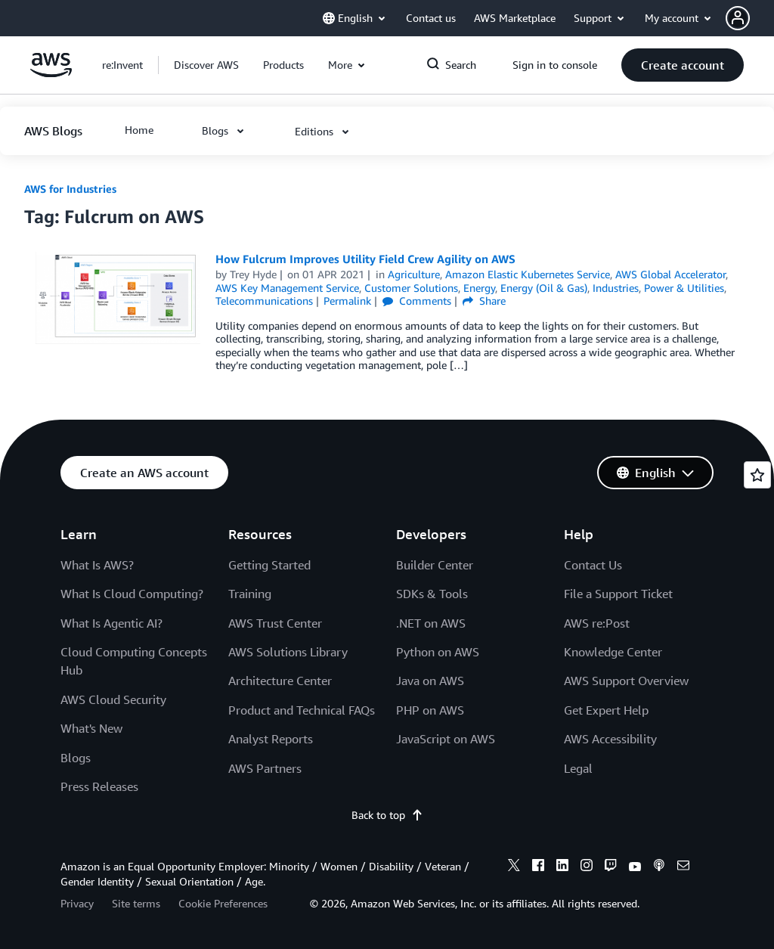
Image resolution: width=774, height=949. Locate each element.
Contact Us (593, 564)
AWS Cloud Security (113, 699)
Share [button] (484, 300)
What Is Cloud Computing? (131, 593)
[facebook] (538, 867)
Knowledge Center (613, 651)
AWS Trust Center (275, 623)
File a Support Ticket (618, 593)
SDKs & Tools (432, 593)
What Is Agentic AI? (111, 623)
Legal (578, 768)
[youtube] (635, 867)
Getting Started (269, 564)
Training (249, 593)
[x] (514, 867)
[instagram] (586, 867)
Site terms (136, 903)
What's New (91, 728)
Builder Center (434, 564)
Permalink (347, 300)
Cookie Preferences (223, 903)
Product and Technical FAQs (301, 710)
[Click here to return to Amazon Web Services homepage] (51, 73)
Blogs (75, 757)
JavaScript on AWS (445, 738)
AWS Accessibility (610, 738)
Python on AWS (437, 651)
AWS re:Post (597, 623)
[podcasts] (659, 867)
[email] (683, 867)
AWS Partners (265, 768)
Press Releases (99, 786)
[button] (750, 18)
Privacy (77, 903)
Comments (416, 300)
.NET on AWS (431, 623)
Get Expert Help (606, 710)
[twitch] (611, 867)
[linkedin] (562, 867)
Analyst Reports (270, 738)
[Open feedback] (757, 474)
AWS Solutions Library (288, 651)
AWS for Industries (70, 188)
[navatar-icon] (738, 18)
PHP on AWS (430, 710)
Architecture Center (280, 680)
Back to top (387, 814)
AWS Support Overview (626, 680)
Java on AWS (430, 680)
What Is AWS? (97, 564)
